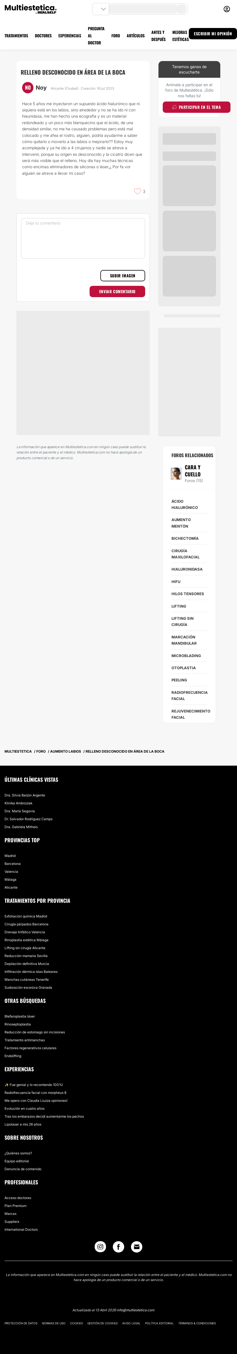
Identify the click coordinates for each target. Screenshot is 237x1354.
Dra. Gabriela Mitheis (21, 827)
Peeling (179, 680)
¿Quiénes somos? (18, 1153)
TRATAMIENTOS (16, 35)
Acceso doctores (18, 1198)
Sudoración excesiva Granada (28, 987)
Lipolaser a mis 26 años (23, 1124)
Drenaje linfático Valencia (25, 932)
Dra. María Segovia (20, 811)
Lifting (179, 606)
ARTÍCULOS (136, 35)
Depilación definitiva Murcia (27, 964)
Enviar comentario (117, 291)
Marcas (10, 1214)
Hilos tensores (188, 593)
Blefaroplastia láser (20, 1016)
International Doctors (21, 1229)
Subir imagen (123, 275)
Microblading (186, 655)
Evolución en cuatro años (25, 1108)
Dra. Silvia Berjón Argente (25, 795)
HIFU (176, 581)
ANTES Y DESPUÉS (158, 35)
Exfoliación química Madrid (26, 916)
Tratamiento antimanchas (25, 1040)
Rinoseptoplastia (18, 1024)
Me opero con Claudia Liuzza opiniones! (36, 1100)
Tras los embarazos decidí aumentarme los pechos (44, 1116)
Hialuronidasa (187, 569)
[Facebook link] (118, 1248)
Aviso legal (131, 1323)
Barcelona (13, 863)
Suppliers (12, 1221)
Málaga (10, 879)
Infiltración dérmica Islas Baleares (31, 971)
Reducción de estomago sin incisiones (35, 1032)
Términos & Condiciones (197, 1323)
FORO (115, 35)
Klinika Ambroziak (18, 803)
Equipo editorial (17, 1161)
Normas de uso (53, 1323)
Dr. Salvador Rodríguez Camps (28, 819)
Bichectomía (185, 538)
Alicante (11, 887)
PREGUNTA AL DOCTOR (96, 35)
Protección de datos (21, 1323)
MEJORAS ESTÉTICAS (180, 35)
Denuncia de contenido (23, 1169)
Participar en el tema (196, 107)
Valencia (11, 871)
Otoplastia (184, 668)
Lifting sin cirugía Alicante (25, 948)
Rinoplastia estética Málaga (26, 940)
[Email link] (136, 1246)
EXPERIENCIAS (69, 35)
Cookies (76, 1323)
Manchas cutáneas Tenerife (27, 979)
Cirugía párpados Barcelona (26, 924)
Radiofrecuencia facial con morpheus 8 (35, 1092)
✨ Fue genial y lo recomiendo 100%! (34, 1085)
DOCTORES (43, 35)
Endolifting (13, 1056)
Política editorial (159, 1323)
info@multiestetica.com (135, 1310)
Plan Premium (15, 1206)
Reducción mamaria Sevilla (26, 956)
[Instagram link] (100, 1248)
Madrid (10, 856)
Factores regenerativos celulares (30, 1048)
